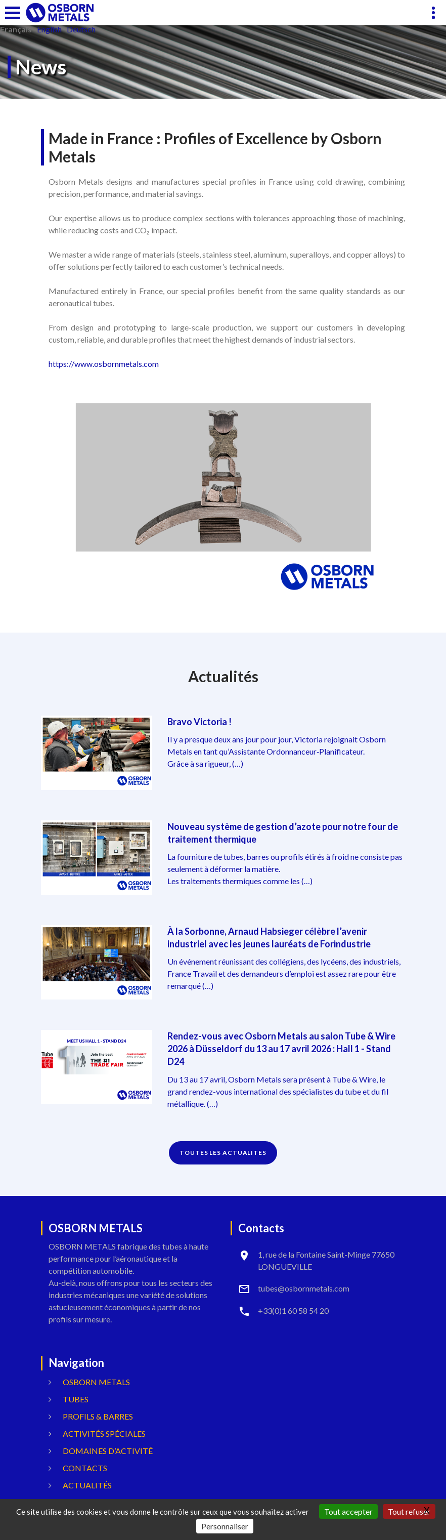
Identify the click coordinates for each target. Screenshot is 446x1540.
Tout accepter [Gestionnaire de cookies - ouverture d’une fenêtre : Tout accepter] (348, 1511)
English (49, 29)
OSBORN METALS (96, 1382)
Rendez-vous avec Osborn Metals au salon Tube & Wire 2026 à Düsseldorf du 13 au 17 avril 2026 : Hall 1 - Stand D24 (281, 1048)
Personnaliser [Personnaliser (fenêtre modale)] (224, 1526)
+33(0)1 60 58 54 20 (293, 1310)
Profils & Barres (98, 1416)
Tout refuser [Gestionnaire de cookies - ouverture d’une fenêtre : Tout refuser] (409, 1511)
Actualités (87, 1485)
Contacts (85, 1468)
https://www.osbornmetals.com (104, 363)
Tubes (75, 1399)
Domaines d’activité (108, 1450)
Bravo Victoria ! (199, 721)
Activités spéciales (104, 1433)
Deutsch (81, 29)
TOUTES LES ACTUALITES (223, 1152)
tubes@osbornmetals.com (303, 1288)
